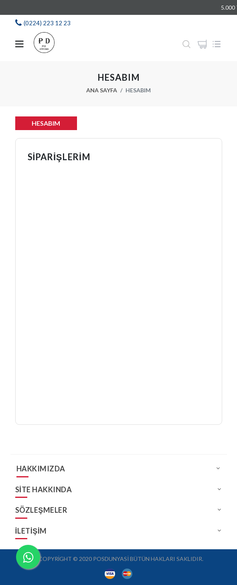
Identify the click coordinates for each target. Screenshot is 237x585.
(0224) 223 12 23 (47, 22)
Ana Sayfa (101, 90)
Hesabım (46, 123)
